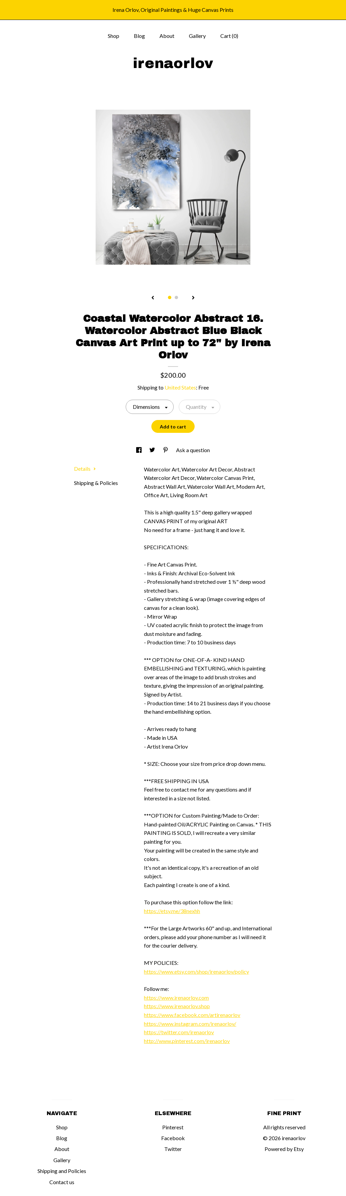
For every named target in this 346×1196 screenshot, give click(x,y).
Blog (139, 35)
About (166, 35)
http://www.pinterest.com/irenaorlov (187, 1041)
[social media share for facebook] (139, 450)
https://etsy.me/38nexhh (172, 911)
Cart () (229, 35)
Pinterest (172, 1127)
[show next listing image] (193, 298)
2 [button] (176, 297)
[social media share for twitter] (152, 450)
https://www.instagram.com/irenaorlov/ (190, 1023)
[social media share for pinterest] (166, 450)
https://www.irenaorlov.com (176, 997)
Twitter (173, 1149)
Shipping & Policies (96, 483)
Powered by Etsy (284, 1149)
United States (180, 387)
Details (85, 468)
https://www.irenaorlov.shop (177, 1006)
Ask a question (193, 450)
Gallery (197, 35)
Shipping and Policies (62, 1171)
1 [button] (169, 297)
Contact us (61, 1182)
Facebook (173, 1138)
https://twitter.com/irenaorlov (179, 1032)
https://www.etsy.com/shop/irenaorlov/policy (196, 971)
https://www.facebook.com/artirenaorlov (192, 1015)
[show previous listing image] (152, 298)
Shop (113, 35)
